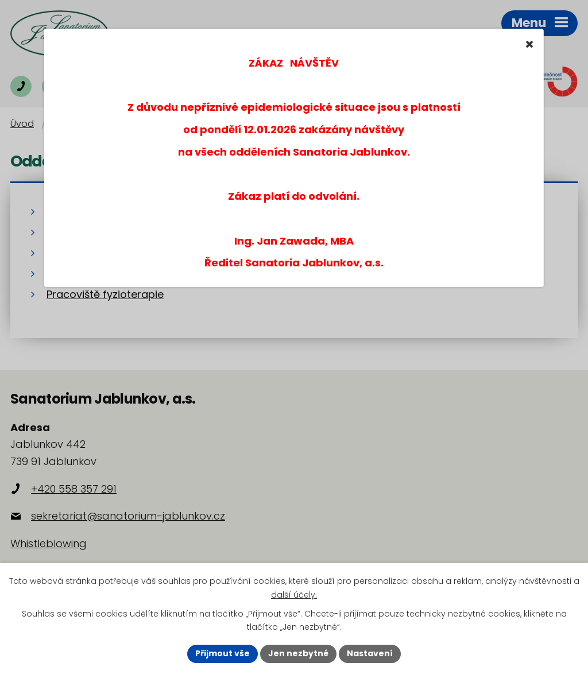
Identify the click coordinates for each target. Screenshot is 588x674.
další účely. (294, 595)
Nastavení (370, 653)
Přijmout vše (222, 653)
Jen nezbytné (298, 653)
